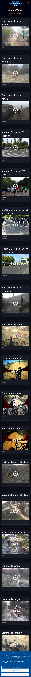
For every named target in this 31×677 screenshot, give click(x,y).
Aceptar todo (15, 674)
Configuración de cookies (15, 667)
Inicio (11, 13)
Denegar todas (15, 670)
